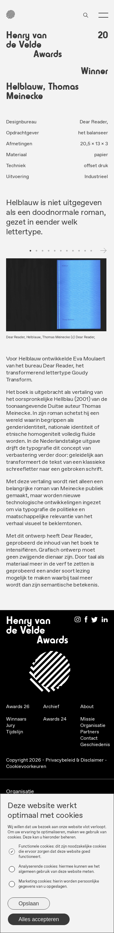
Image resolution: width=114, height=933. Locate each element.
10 (85, 251)
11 (91, 251)
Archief (51, 707)
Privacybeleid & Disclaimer (75, 760)
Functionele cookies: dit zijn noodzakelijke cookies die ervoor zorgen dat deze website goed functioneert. (62, 851)
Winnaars (16, 719)
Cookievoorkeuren (26, 766)
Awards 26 (17, 707)
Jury (10, 725)
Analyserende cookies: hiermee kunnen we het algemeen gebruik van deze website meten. (59, 869)
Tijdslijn (14, 732)
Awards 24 (55, 719)
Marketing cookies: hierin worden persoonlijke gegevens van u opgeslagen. (59, 884)
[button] (101, 15)
